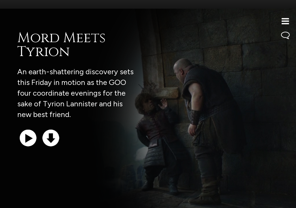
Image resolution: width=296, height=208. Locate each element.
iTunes (77, 200)
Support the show (31, 200)
